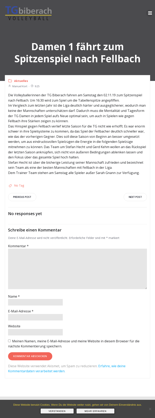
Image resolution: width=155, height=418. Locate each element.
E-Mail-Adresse (21, 311)
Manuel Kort (17, 86)
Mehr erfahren (95, 411)
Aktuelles (21, 81)
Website (14, 326)
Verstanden (57, 411)
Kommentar (18, 246)
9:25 (35, 86)
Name (14, 296)
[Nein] (150, 409)
